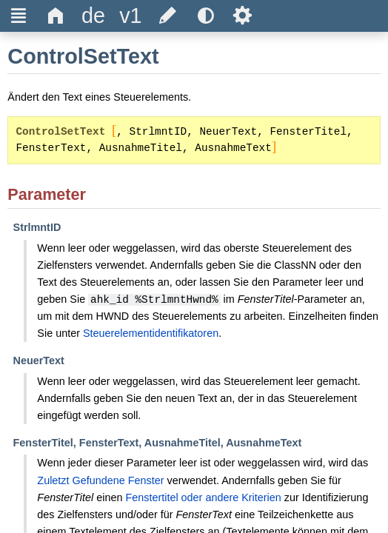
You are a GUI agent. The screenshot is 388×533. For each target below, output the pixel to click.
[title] (93, 16)
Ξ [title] (19, 15)
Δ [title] (56, 15)
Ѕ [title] (242, 15)
